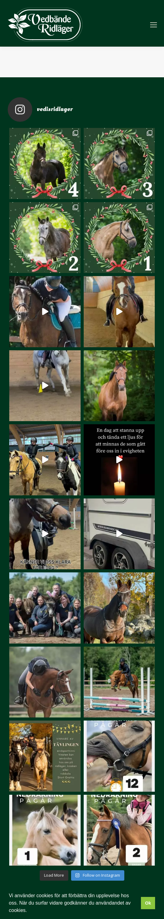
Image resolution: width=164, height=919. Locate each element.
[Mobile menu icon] (153, 25)
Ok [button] (148, 903)
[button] (29, 911)
